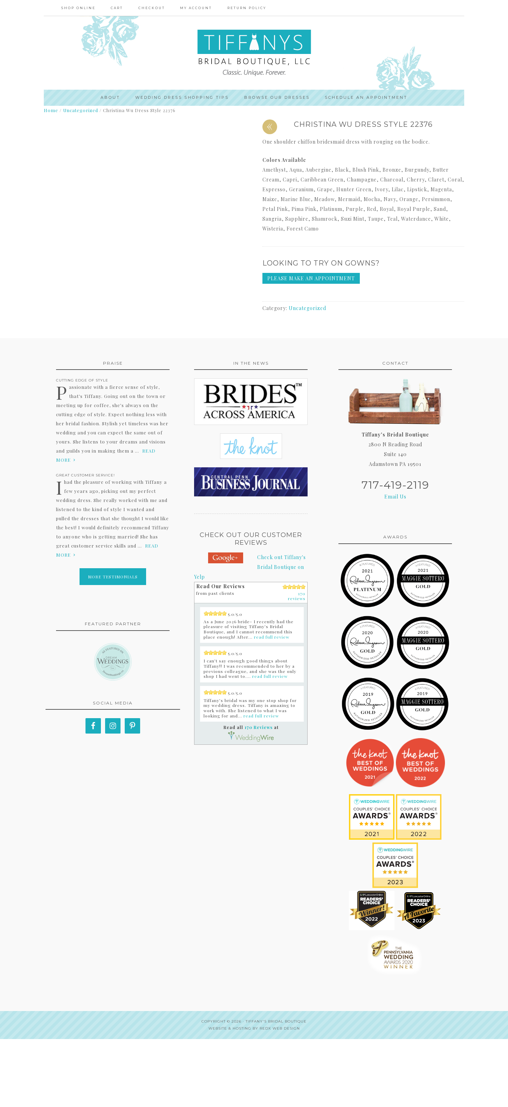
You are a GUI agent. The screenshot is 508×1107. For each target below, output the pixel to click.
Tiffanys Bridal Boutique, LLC (254, 53)
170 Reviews (259, 795)
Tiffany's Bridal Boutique (276, 1089)
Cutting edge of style (82, 448)
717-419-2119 (395, 552)
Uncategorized (80, 111)
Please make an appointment (311, 278)
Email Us (395, 564)
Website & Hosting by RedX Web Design (254, 1096)
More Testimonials (113, 644)
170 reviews (297, 663)
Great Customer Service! (85, 543)
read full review (271, 704)
